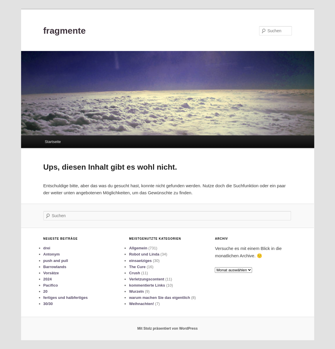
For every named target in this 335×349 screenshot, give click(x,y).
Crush (134, 273)
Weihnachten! (141, 304)
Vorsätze (51, 273)
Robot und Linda (144, 254)
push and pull (55, 260)
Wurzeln (136, 291)
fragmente (64, 30)
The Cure (137, 267)
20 (45, 291)
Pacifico (50, 285)
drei (46, 248)
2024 (47, 279)
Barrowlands (55, 267)
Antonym (51, 254)
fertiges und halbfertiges (65, 297)
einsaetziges (140, 260)
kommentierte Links (147, 285)
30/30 (48, 304)
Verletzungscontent (146, 279)
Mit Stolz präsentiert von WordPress (167, 328)
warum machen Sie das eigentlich (159, 297)
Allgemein (138, 248)
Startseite (53, 141)
